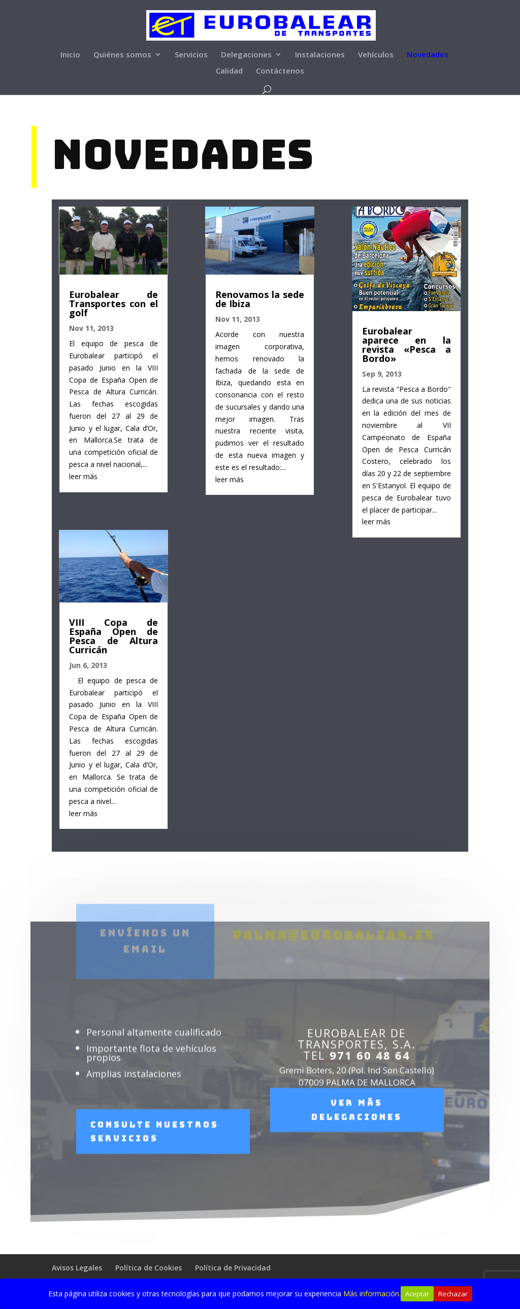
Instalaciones (320, 55)
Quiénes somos (122, 55)
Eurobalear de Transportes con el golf (112, 301)
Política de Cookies (148, 1267)
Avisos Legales (77, 1267)
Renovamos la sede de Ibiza (260, 297)
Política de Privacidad (233, 1267)
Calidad (229, 71)
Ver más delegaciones (356, 1128)
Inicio (70, 55)
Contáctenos (280, 71)
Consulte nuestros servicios (154, 1149)
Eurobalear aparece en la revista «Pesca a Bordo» (407, 343)
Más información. (372, 1293)
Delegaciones (246, 55)
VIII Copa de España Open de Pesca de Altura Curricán (112, 637)
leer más (82, 476)
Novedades (427, 55)
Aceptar (417, 1293)
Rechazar (453, 1293)
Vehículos (376, 55)
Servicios (191, 55)
